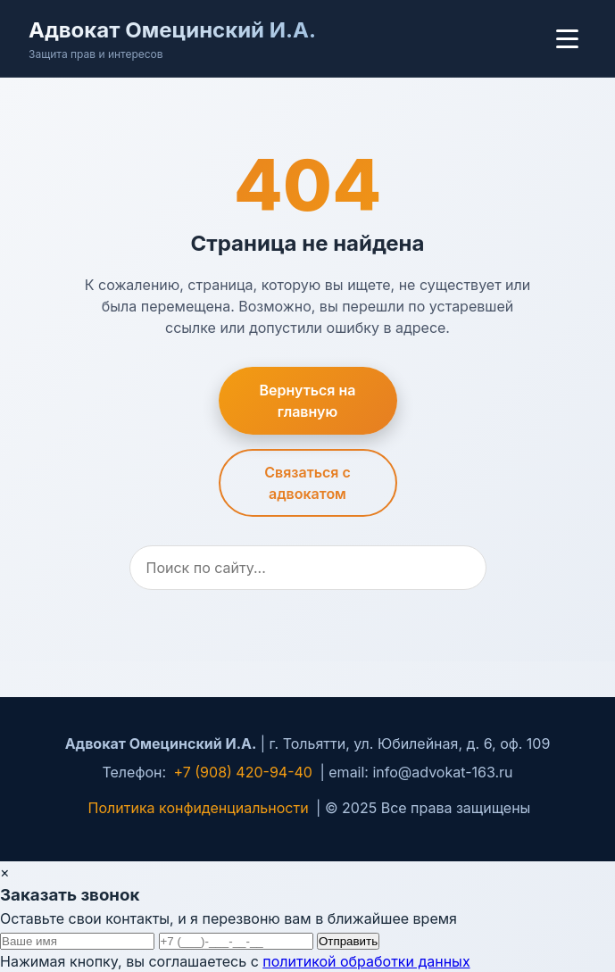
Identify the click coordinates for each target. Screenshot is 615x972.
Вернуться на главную (308, 400)
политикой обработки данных (366, 961)
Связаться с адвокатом (307, 483)
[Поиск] (307, 567)
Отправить (348, 941)
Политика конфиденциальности (198, 808)
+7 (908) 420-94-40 (243, 772)
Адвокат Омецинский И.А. (172, 30)
